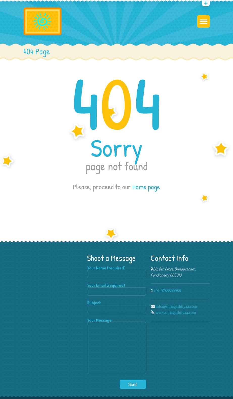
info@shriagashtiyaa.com (176, 306)
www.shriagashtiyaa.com (176, 312)
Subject (116, 307)
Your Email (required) (116, 289)
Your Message (116, 346)
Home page (146, 187)
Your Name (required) (116, 272)
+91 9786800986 (167, 291)
